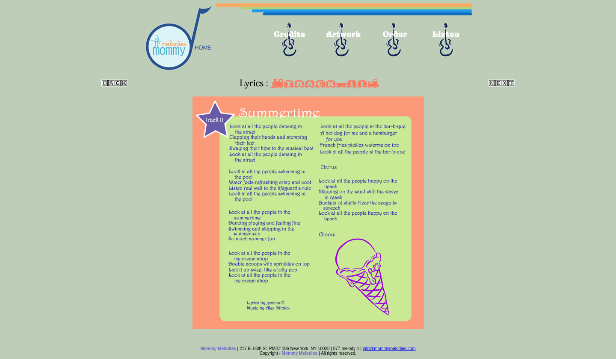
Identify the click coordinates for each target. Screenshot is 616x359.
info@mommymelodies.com (389, 348)
